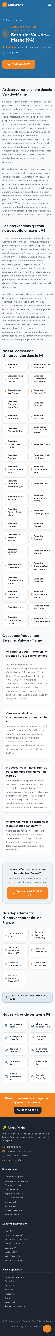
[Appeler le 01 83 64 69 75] (47, 1329)
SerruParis (12, 4)
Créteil (6, 1298)
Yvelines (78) (9, 1252)
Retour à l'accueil (12, 20)
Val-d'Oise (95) (11, 1256)
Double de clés (10, 1189)
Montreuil (8, 1285)
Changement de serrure (15, 1181)
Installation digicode (13, 1197)
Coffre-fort (9, 1202)
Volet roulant (9, 1206)
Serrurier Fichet (11, 1214)
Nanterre (7, 1289)
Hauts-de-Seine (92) (13, 1235)
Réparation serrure (12, 1193)
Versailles (8, 1294)
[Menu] (50, 5)
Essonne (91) (9, 1248)
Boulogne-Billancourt (13, 1277)
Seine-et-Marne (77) (13, 1260)
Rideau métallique (12, 1210)
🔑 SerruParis (13, 1127)
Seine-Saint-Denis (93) (15, 1239)
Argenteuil (8, 1302)
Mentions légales (19, 1326)
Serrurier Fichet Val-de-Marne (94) (26, 997)
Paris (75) (8, 1231)
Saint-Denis (9, 1281)
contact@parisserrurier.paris (18, 1151)
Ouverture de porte (13, 1176)
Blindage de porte (12, 1185)
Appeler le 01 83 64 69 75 (27, 893)
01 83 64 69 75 (19, 64)
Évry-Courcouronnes (13, 1306)
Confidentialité (37, 1326)
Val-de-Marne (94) (13, 1243)
